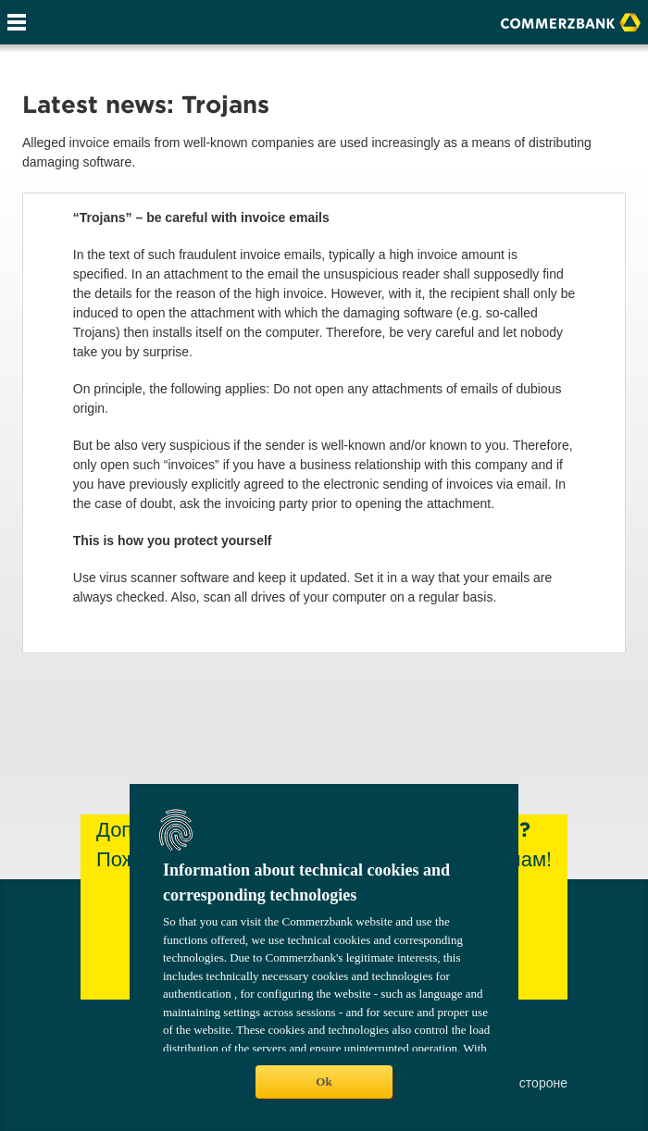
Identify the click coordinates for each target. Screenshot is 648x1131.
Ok (323, 1081)
